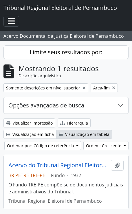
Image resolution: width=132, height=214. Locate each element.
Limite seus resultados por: (66, 52)
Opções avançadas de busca (46, 105)
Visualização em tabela (84, 134)
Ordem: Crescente (104, 145)
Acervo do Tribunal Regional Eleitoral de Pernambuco (58, 165)
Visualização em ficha (30, 134)
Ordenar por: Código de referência (41, 145)
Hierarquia (74, 123)
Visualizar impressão (29, 123)
